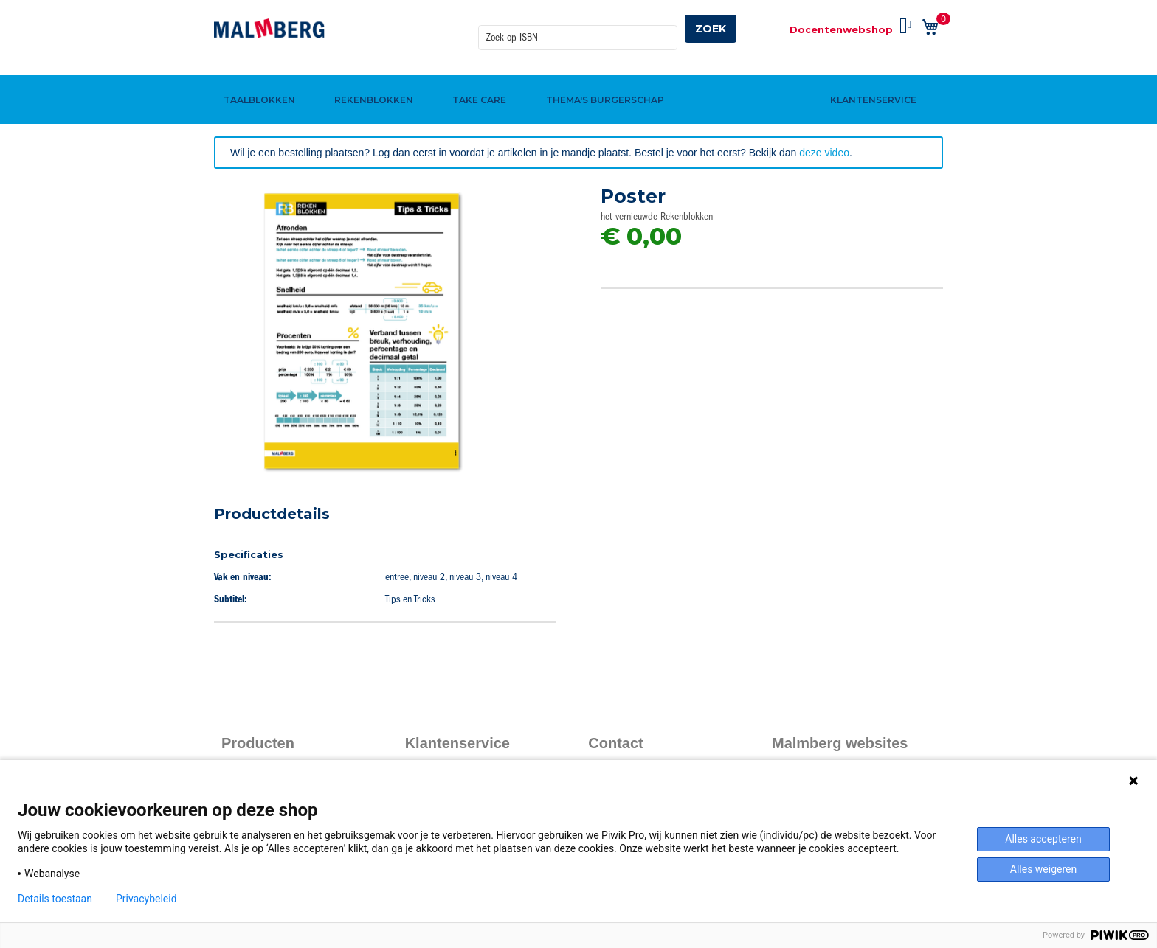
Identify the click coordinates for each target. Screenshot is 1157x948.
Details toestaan (55, 899)
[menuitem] (257, 75)
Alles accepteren (1043, 839)
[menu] (578, 75)
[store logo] (269, 28)
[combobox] (577, 29)
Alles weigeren (1043, 869)
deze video (824, 152)
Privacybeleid (146, 899)
